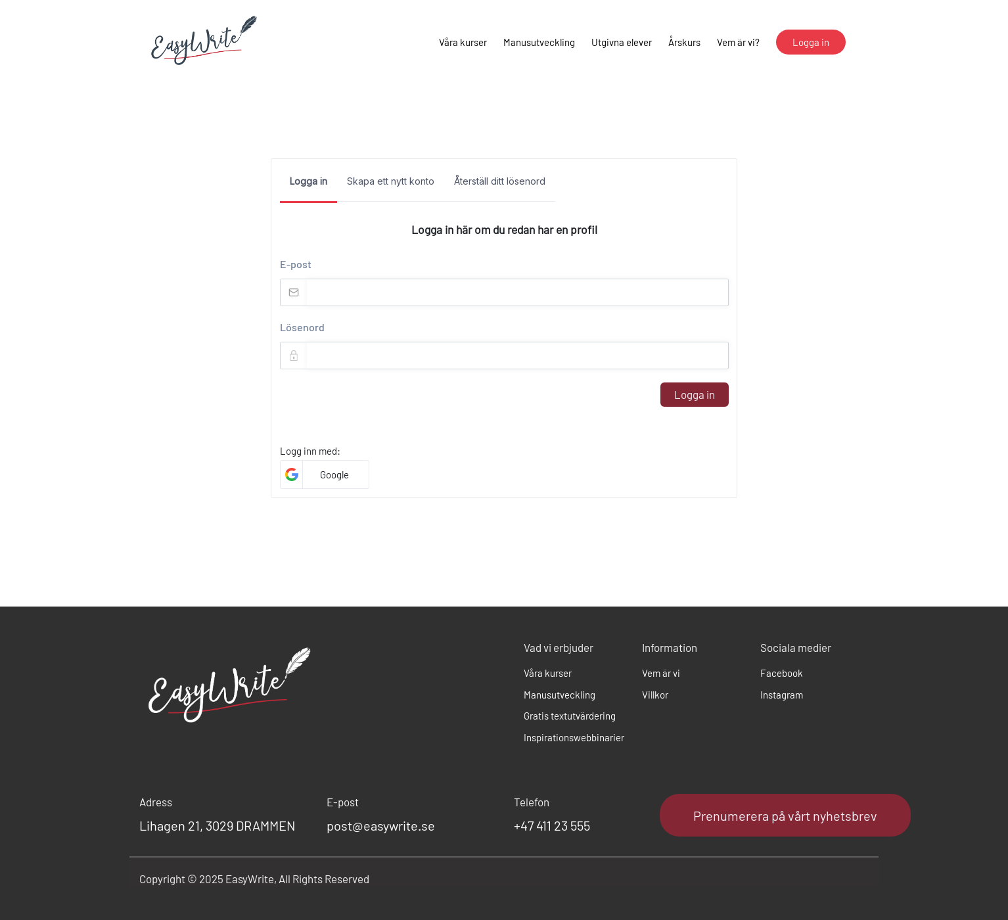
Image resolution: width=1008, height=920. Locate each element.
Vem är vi (661, 673)
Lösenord (302, 327)
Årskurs (684, 42)
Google (334, 474)
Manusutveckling (539, 42)
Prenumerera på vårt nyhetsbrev (785, 815)
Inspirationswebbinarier (573, 737)
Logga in (694, 394)
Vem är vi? (738, 42)
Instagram (781, 695)
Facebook (781, 673)
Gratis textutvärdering (570, 716)
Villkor (655, 695)
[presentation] (380, 408)
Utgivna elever (621, 42)
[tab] (308, 185)
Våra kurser (463, 42)
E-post (295, 264)
